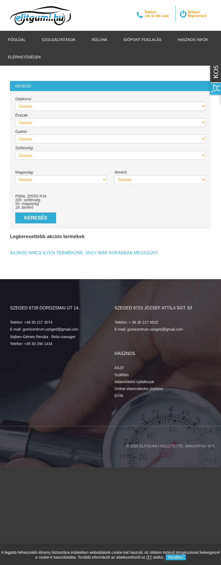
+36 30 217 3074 (38, 322)
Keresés (35, 217)
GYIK (119, 396)
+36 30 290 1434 (38, 344)
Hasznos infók (193, 40)
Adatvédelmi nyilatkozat (134, 382)
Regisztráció (197, 16)
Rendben (175, 557)
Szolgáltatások (59, 40)
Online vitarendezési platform (139, 389)
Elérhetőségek (24, 57)
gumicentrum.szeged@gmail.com (50, 329)
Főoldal (16, 40)
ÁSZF (119, 368)
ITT (149, 557)
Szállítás (122, 375)
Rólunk (99, 40)
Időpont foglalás (142, 40)
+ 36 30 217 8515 (143, 322)
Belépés (194, 12)
